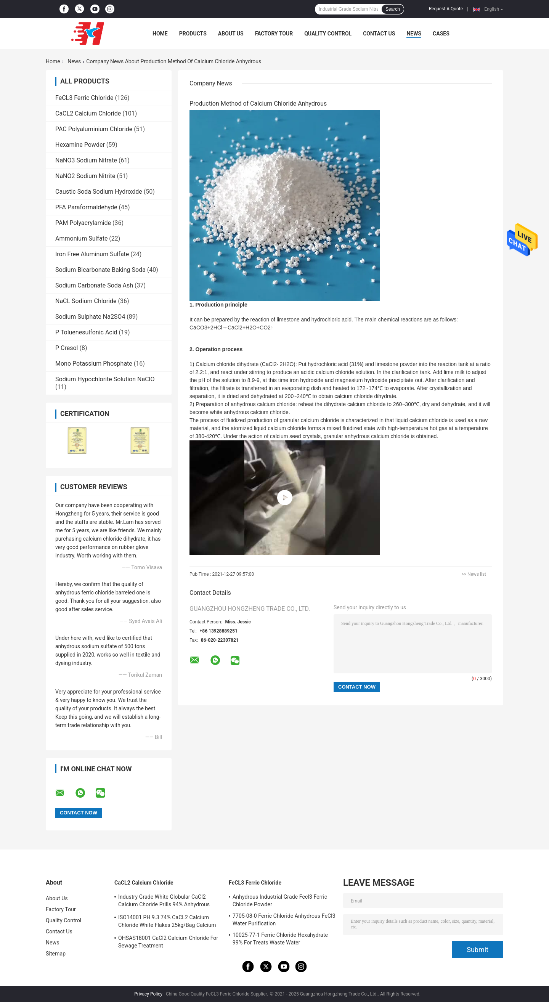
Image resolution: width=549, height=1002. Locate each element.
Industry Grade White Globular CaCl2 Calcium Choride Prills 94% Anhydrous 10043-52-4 (164, 902)
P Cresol (66, 348)
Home (160, 34)
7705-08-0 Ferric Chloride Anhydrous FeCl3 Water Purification (284, 920)
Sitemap (56, 954)
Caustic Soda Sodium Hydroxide (98, 191)
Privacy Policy (148, 994)
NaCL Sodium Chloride (86, 301)
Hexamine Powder (80, 144)
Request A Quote (446, 8)
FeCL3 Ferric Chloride (84, 97)
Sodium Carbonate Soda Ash (94, 285)
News (413, 34)
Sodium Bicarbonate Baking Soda (100, 269)
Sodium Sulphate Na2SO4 (90, 316)
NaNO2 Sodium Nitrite (85, 176)
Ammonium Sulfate (81, 238)
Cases (441, 34)
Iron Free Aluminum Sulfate (92, 254)
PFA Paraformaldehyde (86, 207)
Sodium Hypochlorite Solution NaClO (104, 379)
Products (193, 34)
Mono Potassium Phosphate (93, 363)
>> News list (473, 574)
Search (392, 9)
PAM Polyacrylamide (83, 222)
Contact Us (379, 34)
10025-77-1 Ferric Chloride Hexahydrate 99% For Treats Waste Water (280, 939)
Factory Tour (274, 34)
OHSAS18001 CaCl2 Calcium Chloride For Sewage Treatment (168, 942)
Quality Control (328, 34)
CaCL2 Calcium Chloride (88, 113)
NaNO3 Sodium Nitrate (86, 160)
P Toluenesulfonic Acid (86, 332)
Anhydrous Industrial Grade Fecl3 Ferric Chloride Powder (280, 900)
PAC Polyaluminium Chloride (93, 129)
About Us (231, 34)
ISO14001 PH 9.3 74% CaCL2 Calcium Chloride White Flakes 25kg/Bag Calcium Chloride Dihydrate (167, 922)
